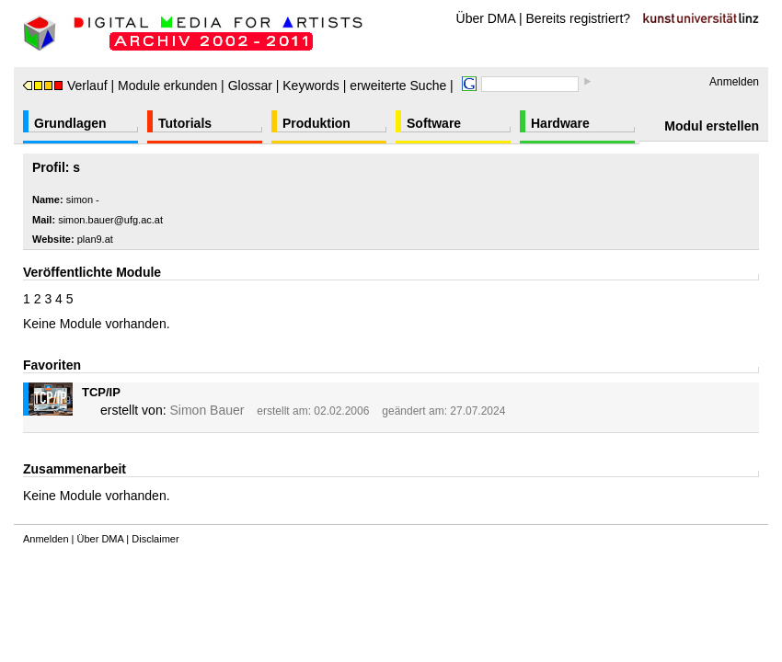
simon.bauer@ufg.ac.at (110, 219)
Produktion (316, 123)
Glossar (250, 85)
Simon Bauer (206, 410)
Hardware (560, 123)
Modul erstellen (711, 126)
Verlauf (65, 85)
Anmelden (734, 81)
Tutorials (185, 123)
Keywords (310, 85)
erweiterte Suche (398, 85)
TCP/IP (101, 392)
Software (434, 123)
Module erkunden (167, 85)
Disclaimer (155, 538)
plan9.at (95, 239)
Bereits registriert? (578, 18)
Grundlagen (70, 123)
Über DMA (486, 18)
